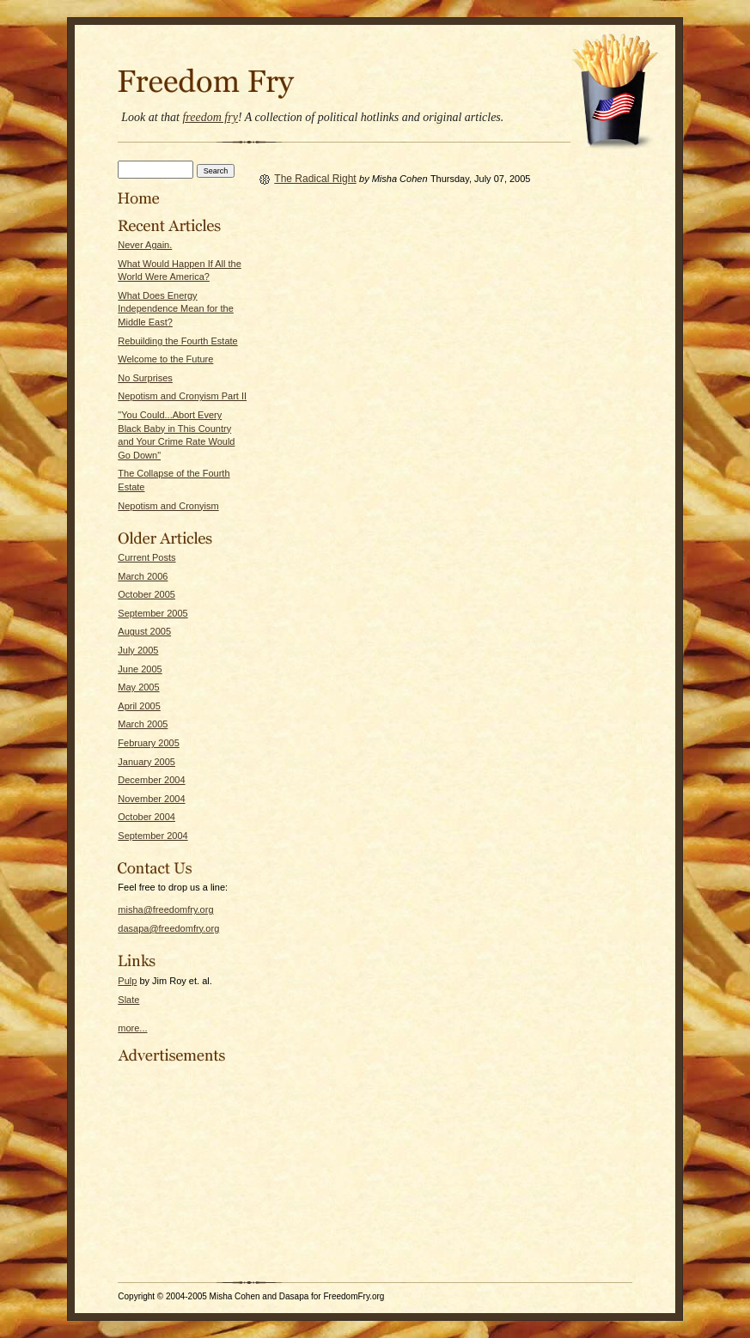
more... (132, 1028)
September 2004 (152, 835)
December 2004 (151, 780)
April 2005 (139, 706)
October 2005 (146, 594)
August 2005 (144, 631)
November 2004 (151, 799)
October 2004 (146, 817)
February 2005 (149, 743)
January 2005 (146, 762)
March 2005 (143, 724)
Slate (128, 999)
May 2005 (138, 687)
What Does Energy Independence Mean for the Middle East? (176, 308)
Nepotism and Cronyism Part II (182, 396)
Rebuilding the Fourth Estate (177, 341)
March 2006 (143, 576)
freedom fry (209, 117)
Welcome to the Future (165, 359)
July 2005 (138, 650)
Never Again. (145, 245)
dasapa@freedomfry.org (168, 928)
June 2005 (140, 669)
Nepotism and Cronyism (168, 506)
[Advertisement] (169, 1171)
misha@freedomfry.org (165, 909)
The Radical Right (315, 179)
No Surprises (145, 378)
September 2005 (152, 613)
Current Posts (146, 557)
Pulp (127, 981)
